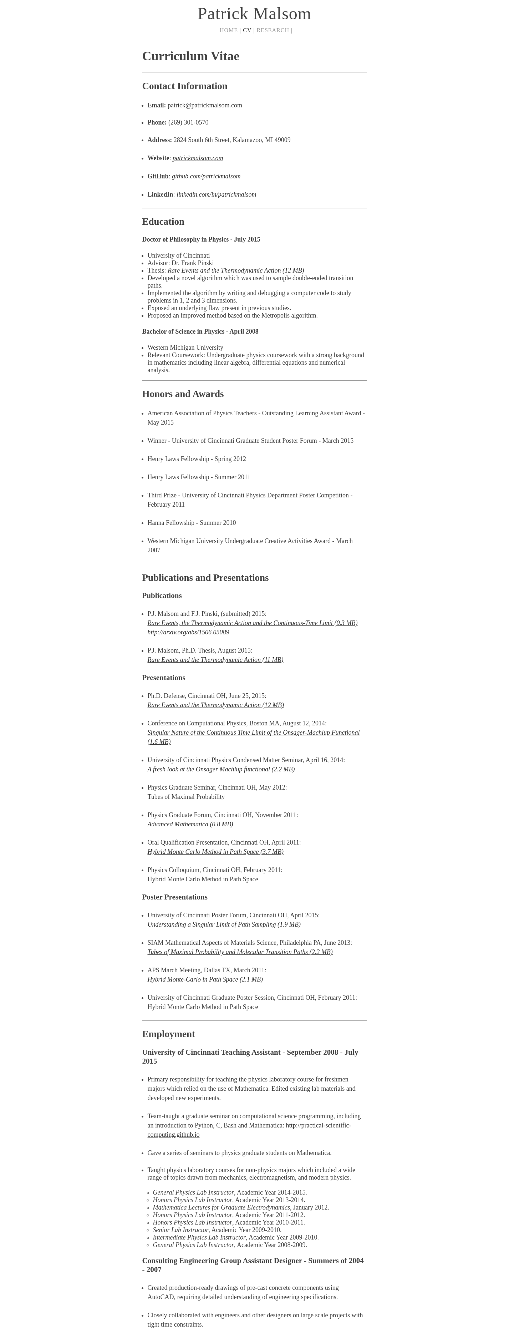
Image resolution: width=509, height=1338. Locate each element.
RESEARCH (272, 30)
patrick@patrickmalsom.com (205, 105)
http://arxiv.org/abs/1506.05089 (188, 632)
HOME (229, 30)
